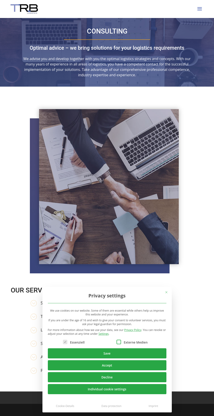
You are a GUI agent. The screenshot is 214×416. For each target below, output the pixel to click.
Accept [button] (107, 365)
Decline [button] (107, 377)
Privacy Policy (132, 330)
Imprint (153, 406)
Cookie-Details (65, 406)
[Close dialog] (166, 292)
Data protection (111, 406)
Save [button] (107, 353)
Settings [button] (104, 334)
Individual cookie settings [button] (107, 389)
